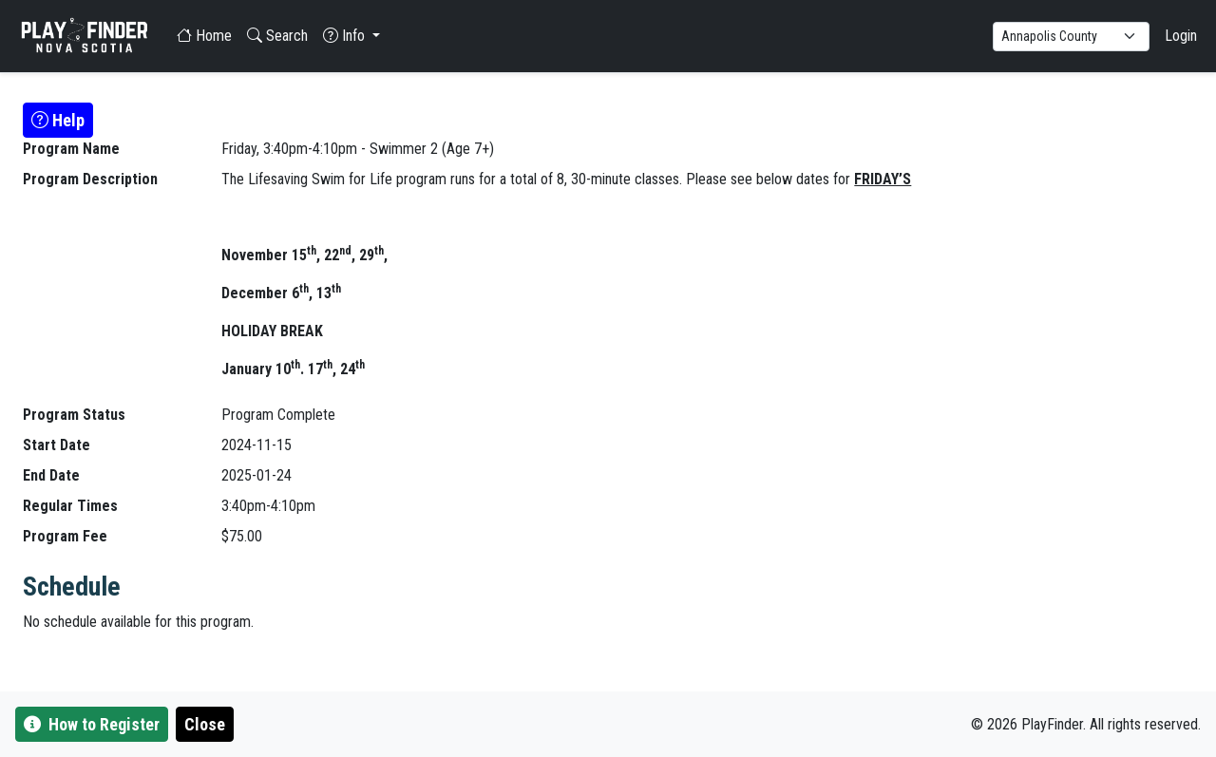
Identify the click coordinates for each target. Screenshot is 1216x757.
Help (58, 120)
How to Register (92, 724)
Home (204, 36)
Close (204, 724)
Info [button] (346, 36)
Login (1181, 36)
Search (277, 36)
